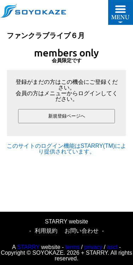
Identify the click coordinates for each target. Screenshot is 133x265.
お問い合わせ (82, 231)
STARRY (28, 247)
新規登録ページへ (66, 116)
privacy (93, 247)
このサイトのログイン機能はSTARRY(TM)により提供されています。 (66, 149)
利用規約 (46, 231)
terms (72, 247)
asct (112, 247)
